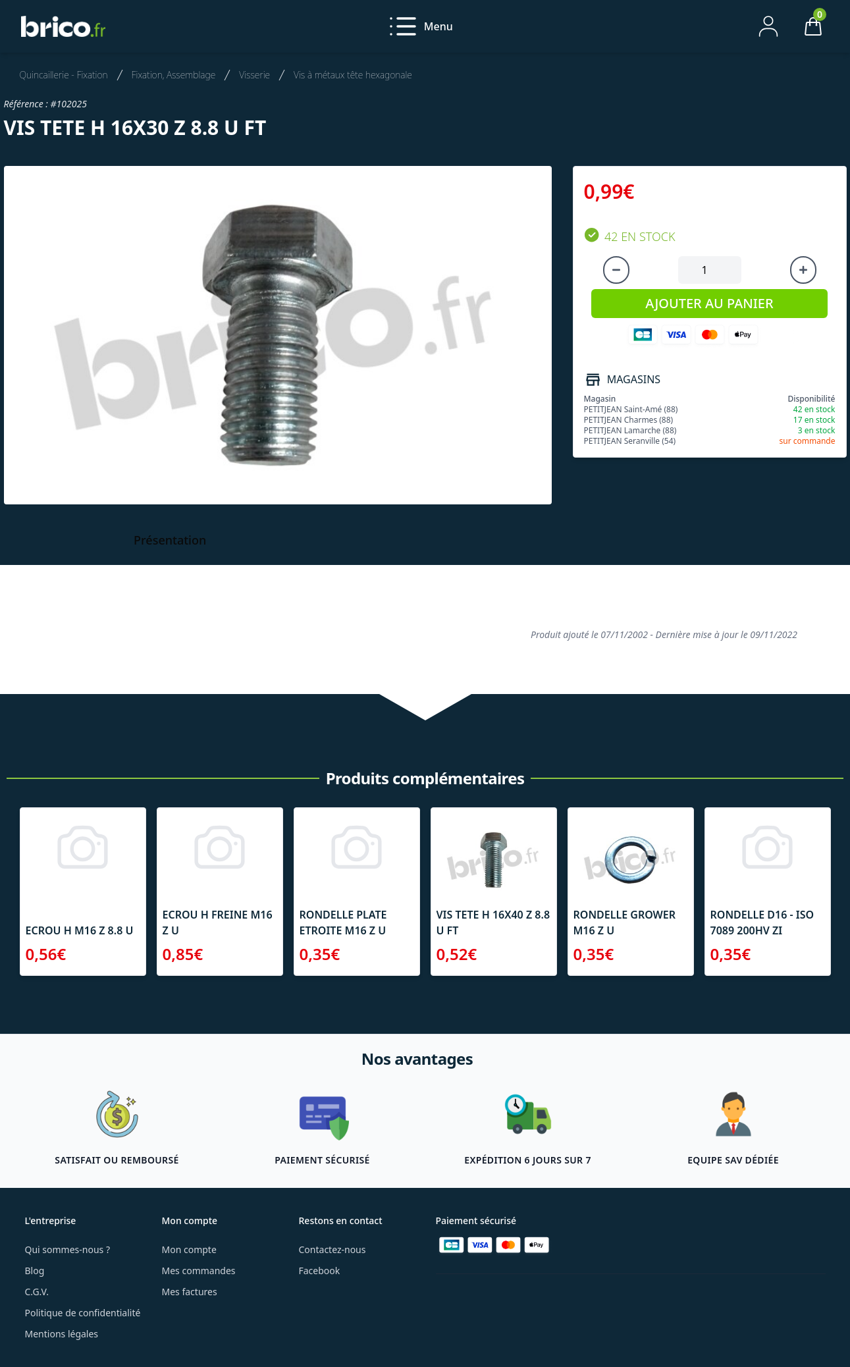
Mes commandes (199, 1270)
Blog (35, 1270)
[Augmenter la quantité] (803, 270)
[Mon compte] (768, 26)
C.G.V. (37, 1291)
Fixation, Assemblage (174, 74)
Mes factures (189, 1291)
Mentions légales (62, 1333)
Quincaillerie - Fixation (64, 74)
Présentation (170, 540)
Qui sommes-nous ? (68, 1249)
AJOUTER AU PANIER (709, 303)
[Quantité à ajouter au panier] (709, 270)
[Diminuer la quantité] (616, 270)
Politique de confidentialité (83, 1312)
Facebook (319, 1270)
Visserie (254, 74)
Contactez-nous (332, 1249)
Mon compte (189, 1249)
